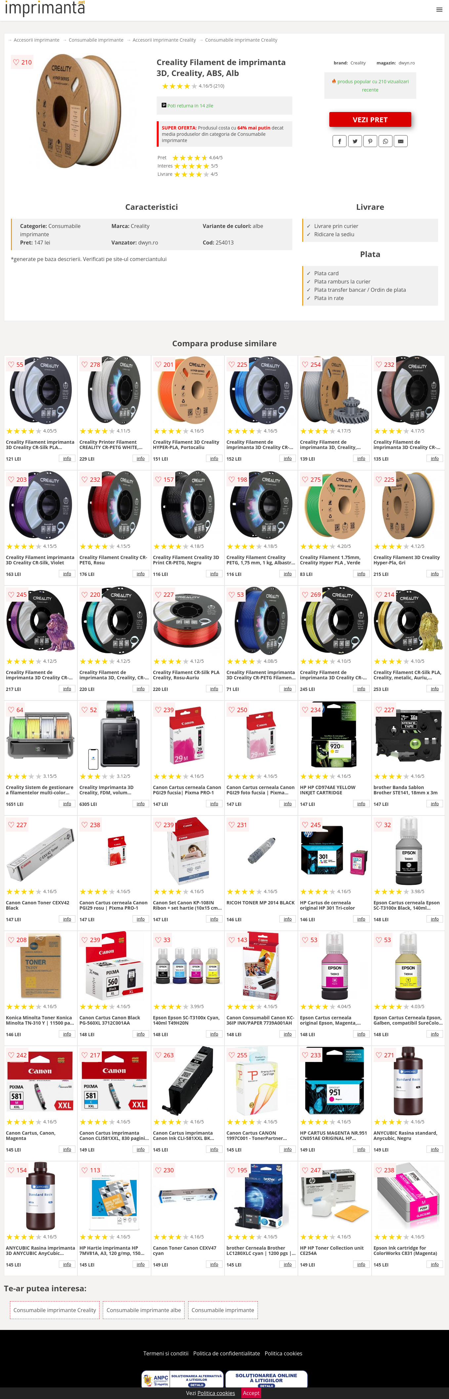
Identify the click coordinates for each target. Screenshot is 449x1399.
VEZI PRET (370, 119)
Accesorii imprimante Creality (164, 40)
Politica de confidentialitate (226, 1353)
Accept (251, 1393)
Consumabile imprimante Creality (241, 40)
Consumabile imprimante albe (143, 1310)
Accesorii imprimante (37, 40)
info (67, 458)
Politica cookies (284, 1353)
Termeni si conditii (166, 1353)
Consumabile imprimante (96, 40)
